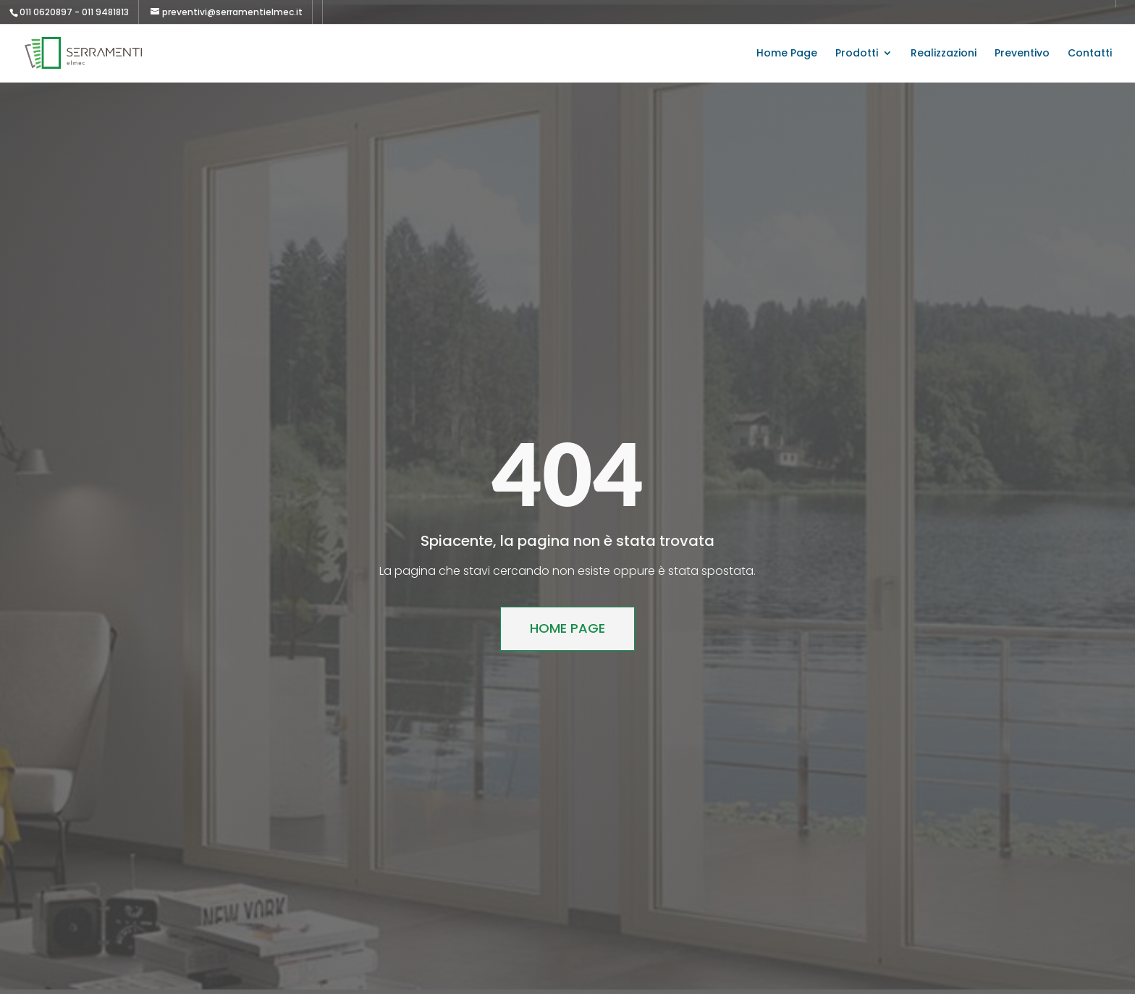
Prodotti (856, 54)
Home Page (786, 54)
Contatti (1090, 54)
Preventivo (1022, 54)
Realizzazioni (943, 54)
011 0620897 (46, 12)
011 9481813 (105, 12)
